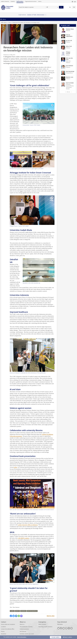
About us (22, 624)
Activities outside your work (27, 634)
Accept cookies (55, 637)
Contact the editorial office (7, 629)
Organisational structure (30, 1)
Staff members (19, 1)
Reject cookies (68, 637)
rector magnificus (32, 611)
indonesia (23, 611)
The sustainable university (26, 627)
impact (17, 611)
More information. (21, 637)
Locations (3, 627)
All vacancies (23, 631)
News (9, 22)
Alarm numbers (42, 624)
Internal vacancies (24, 629)
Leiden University (5, 1)
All (47, 7)
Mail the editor (50, 616)
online (15, 467)
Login (75, 1)
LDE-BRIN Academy (23, 538)
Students (13, 1)
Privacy (3, 631)
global (12, 611)
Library (39, 1)
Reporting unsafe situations (45, 627)
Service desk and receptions (8, 624)
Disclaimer (3, 634)
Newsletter (60, 624)
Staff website (4, 22)
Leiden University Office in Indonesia (28, 525)
